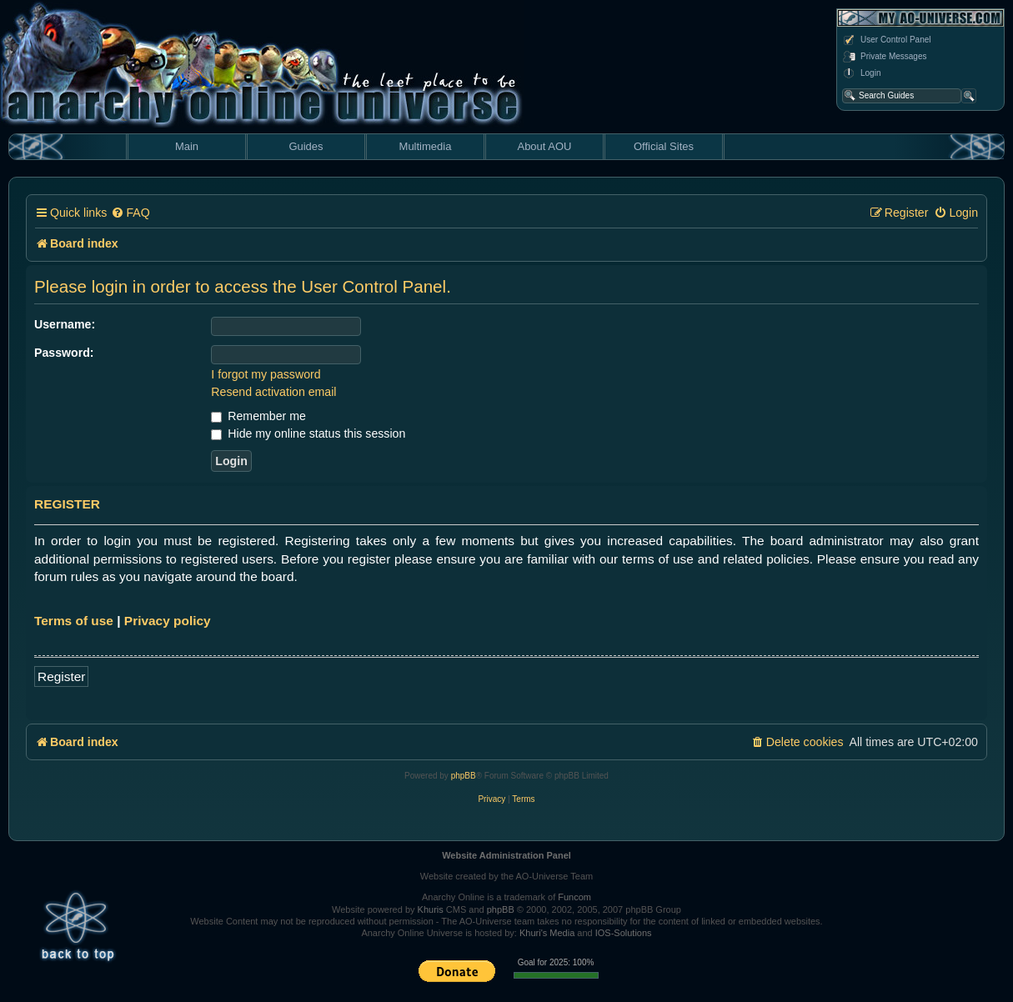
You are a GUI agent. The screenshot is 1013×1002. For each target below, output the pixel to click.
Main (186, 146)
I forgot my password (265, 374)
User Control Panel (886, 40)
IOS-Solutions (623, 933)
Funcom (574, 897)
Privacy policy (167, 621)
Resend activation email (273, 391)
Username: (64, 324)
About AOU (544, 146)
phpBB (463, 775)
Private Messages (884, 57)
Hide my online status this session (308, 433)
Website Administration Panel (506, 855)
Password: (64, 352)
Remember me (258, 416)
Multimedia (425, 146)
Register (61, 676)
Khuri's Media (546, 933)
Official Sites (664, 146)
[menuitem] (130, 213)
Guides (305, 146)
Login (861, 73)
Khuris (431, 909)
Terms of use (73, 621)
